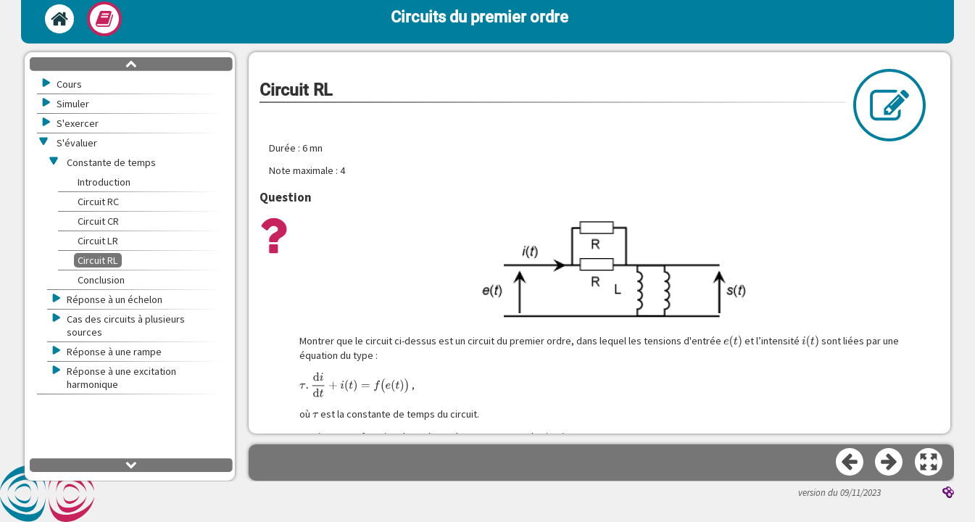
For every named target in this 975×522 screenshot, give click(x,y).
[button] (929, 462)
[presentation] (732, 341)
